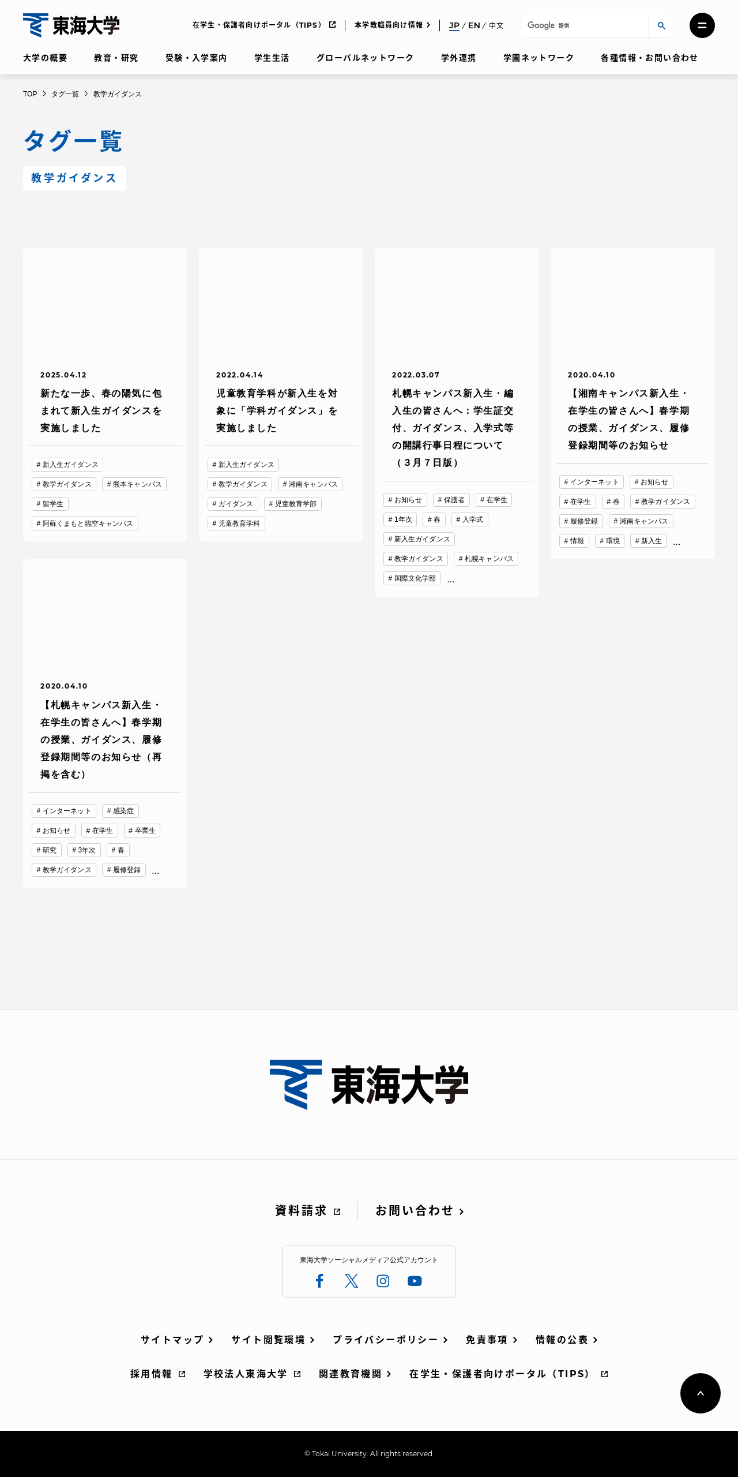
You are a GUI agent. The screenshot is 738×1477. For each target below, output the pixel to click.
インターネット (594, 482)
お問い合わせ (415, 1211)
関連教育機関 (350, 1373)
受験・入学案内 (196, 58)
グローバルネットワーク (365, 58)
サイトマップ (172, 1339)
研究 (50, 850)
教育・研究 (116, 58)
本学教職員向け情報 (389, 25)
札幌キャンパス (489, 559)
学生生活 (272, 58)
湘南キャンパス (313, 484)
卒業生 (145, 831)
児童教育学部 (296, 504)
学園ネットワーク (538, 58)
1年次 (403, 519)
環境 (613, 541)
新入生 (651, 541)
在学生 (497, 500)
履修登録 (584, 521)
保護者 (454, 500)
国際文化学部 (415, 578)
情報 (577, 541)
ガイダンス (236, 504)
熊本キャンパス (137, 484)
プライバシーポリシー (386, 1339)
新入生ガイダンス (71, 465)
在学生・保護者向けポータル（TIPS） (259, 25)
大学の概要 (45, 58)
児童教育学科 (240, 523)
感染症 (123, 811)
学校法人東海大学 (246, 1373)
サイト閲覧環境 (268, 1339)
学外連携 (459, 58)
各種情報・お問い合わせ (649, 58)
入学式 (472, 519)
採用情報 (151, 1373)
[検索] (584, 26)
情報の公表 (562, 1339)
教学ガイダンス (67, 484)
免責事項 (487, 1339)
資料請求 (301, 1211)
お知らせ (408, 500)
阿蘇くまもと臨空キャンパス (88, 523)
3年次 (87, 850)
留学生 (53, 504)
